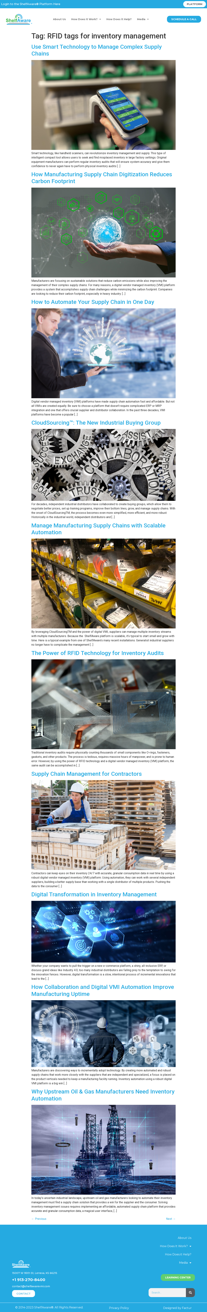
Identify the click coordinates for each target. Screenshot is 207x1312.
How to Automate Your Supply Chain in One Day (92, 301)
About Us (59, 19)
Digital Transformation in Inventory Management (94, 894)
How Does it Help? (119, 19)
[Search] (190, 1292)
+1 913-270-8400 (28, 1279)
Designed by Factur (177, 1308)
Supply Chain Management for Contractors (86, 773)
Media (143, 19)
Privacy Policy (119, 1308)
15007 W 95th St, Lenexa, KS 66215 (34, 1273)
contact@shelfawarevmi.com (31, 1286)
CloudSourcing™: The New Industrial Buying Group (96, 422)
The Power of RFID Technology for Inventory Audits (97, 653)
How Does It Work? (86, 19)
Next (171, 1219)
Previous (38, 1219)
